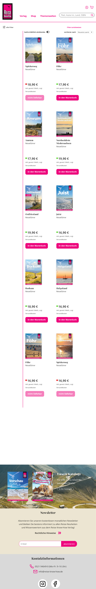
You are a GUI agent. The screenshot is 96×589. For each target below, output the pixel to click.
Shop (33, 16)
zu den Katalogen (65, 489)
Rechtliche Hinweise (48, 533)
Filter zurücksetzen (74, 27)
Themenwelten (48, 16)
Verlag (23, 16)
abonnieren (69, 543)
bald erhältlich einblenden (34, 32)
